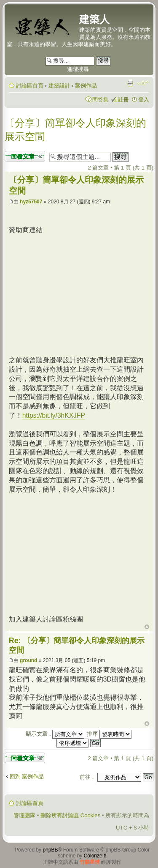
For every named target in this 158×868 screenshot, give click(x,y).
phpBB (50, 850)
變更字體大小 (143, 83)
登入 (143, 99)
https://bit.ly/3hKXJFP (53, 415)
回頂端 (147, 627)
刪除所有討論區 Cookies (70, 815)
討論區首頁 (29, 85)
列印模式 (130, 83)
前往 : (87, 777)
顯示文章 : (55, 734)
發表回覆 (25, 156)
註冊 (123, 99)
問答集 (100, 99)
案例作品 (86, 85)
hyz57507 (31, 202)
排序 (109, 734)
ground (28, 660)
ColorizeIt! (95, 856)
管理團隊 (24, 815)
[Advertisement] (79, 294)
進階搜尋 (78, 69)
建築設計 (59, 85)
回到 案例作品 (27, 776)
